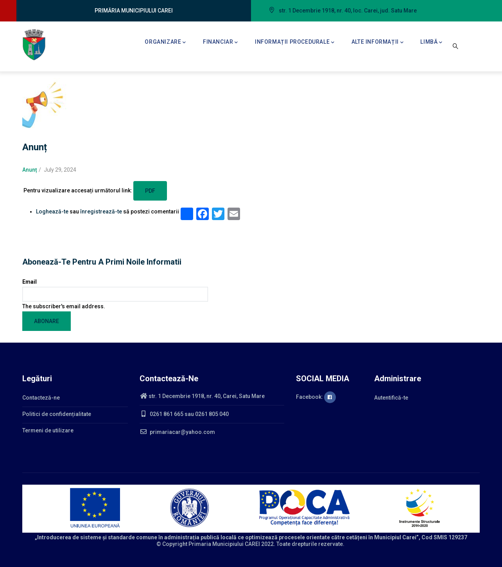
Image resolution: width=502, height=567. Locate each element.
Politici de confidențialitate (56, 414)
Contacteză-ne (41, 398)
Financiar (220, 42)
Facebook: (316, 397)
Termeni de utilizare (48, 430)
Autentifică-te (391, 398)
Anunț (29, 170)
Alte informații (377, 42)
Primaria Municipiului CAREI (224, 544)
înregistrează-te (101, 211)
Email (29, 282)
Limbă (431, 42)
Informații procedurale (295, 42)
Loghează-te (52, 211)
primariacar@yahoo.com (177, 432)
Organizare (165, 42)
